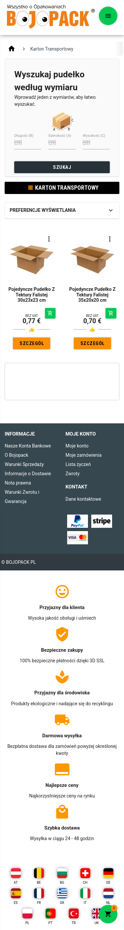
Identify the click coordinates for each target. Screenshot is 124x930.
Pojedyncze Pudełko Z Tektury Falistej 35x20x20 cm (92, 295)
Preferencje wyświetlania (43, 210)
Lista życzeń (78, 464)
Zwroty (72, 473)
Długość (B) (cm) (23, 138)
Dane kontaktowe (83, 499)
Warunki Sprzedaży (24, 464)
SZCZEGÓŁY (32, 344)
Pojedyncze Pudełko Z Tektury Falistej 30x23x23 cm (32, 295)
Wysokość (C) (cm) (94, 138)
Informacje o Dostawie (28, 473)
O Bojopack (16, 455)
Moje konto (77, 445)
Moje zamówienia (83, 455)
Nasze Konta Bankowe (28, 445)
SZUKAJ (62, 167)
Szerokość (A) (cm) (59, 138)
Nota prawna (18, 482)
